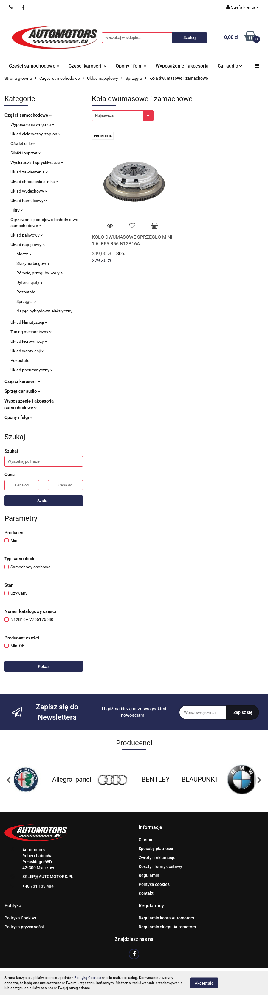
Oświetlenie (22, 143)
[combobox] (123, 115)
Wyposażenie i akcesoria (182, 66)
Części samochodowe (34, 66)
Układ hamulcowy (28, 200)
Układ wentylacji (27, 350)
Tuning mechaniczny (31, 331)
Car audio (230, 66)
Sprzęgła (26, 301)
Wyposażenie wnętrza (32, 124)
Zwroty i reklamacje (157, 857)
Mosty (23, 253)
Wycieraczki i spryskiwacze (36, 162)
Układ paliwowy (26, 235)
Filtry (16, 210)
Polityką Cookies (87, 978)
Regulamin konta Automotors (166, 918)
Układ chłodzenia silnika (34, 181)
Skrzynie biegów (32, 263)
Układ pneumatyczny (31, 369)
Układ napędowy (27, 244)
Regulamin (149, 875)
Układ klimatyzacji (28, 322)
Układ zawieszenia (29, 172)
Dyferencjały (29, 282)
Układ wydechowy (28, 191)
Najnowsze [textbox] (104, 115)
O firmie (146, 839)
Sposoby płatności (156, 848)
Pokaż (43, 666)
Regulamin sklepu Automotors (167, 926)
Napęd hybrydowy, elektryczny (44, 311)
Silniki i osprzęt (25, 153)
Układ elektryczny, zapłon (35, 134)
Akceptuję (204, 983)
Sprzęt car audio (22, 391)
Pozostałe (25, 292)
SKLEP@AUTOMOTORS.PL (47, 876)
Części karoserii (88, 66)
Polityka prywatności (24, 926)
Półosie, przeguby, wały (39, 272)
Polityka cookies (154, 884)
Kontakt (146, 893)
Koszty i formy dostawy (160, 866)
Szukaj (43, 500)
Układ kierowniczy (28, 341)
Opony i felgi (131, 66)
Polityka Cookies (20, 918)
